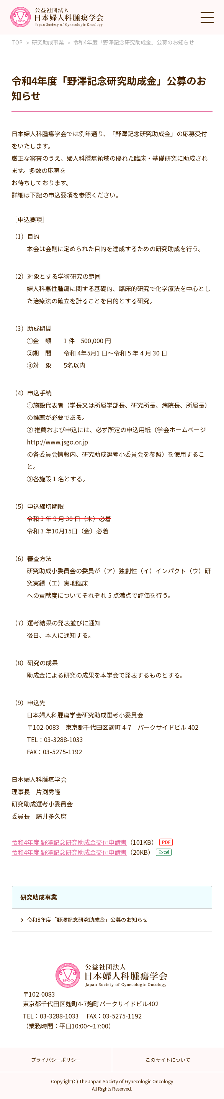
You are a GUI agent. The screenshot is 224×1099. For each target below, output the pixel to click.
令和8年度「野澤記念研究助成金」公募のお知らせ (87, 919)
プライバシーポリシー (56, 1059)
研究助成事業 (48, 42)
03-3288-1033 (59, 1015)
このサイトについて (168, 1059)
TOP (17, 42)
